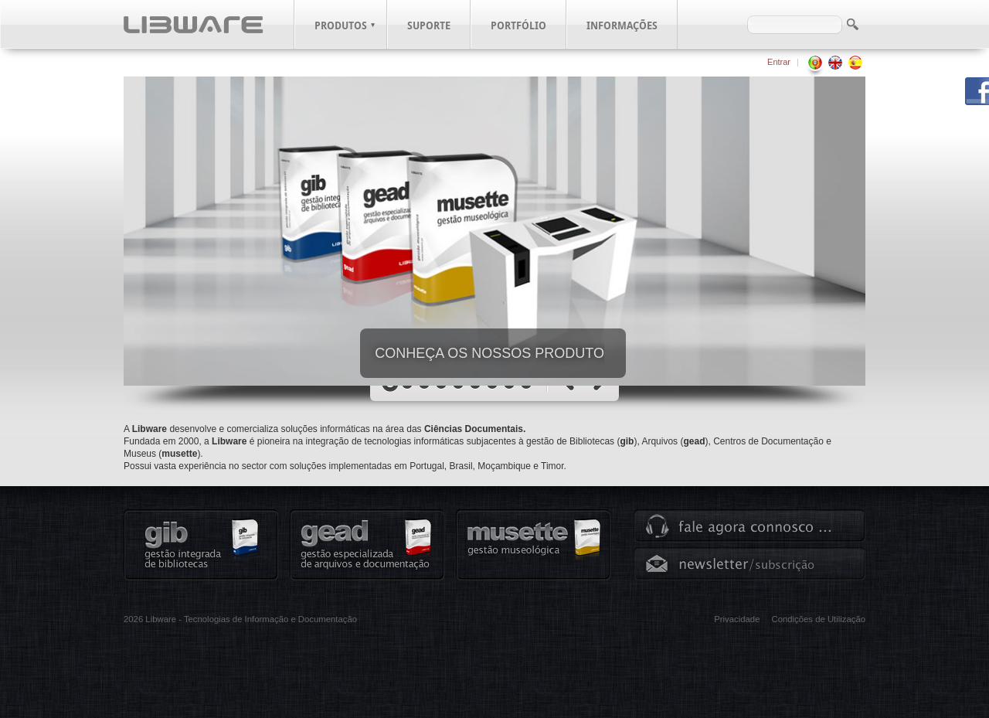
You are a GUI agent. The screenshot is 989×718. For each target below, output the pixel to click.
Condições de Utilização (818, 619)
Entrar (778, 61)
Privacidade (737, 619)
